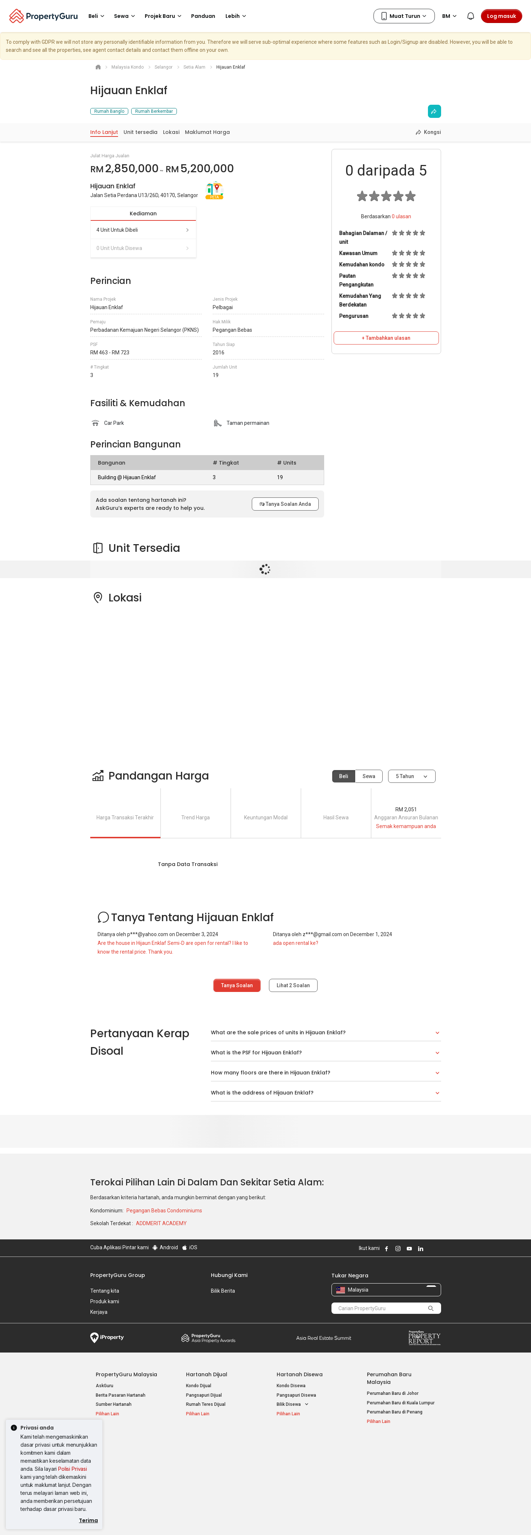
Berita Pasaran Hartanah (120, 1395)
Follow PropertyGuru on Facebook (386, 1248)
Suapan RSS (379, 1475)
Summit (324, 1338)
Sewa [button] (125, 16)
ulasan (401, 216)
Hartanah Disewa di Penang (214, 1466)
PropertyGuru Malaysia (126, 1374)
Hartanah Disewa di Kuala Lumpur (220, 1456)
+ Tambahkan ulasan (386, 338)
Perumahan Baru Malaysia (389, 1378)
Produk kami (104, 1301)
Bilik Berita (223, 1291)
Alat (372, 1445)
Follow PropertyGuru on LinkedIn (420, 1248)
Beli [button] (97, 16)
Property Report (424, 1338)
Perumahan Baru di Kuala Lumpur (401, 1402)
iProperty (107, 1337)
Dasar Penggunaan (112, 1518)
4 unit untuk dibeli (143, 230)
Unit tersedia (141, 132)
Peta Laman (379, 1484)
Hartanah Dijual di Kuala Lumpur (128, 1456)
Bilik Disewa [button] (293, 1404)
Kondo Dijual (198, 1385)
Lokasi (171, 132)
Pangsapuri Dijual (204, 1395)
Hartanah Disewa (300, 1374)
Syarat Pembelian (259, 1518)
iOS (189, 1247)
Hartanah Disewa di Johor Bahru (218, 1475)
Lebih (237, 16)
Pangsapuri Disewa (296, 1395)
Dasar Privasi (216, 1518)
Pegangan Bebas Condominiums (164, 1210)
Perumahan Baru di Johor (392, 1393)
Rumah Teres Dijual (205, 1404)
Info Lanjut (104, 132)
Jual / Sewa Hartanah (389, 1466)
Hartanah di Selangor (298, 1466)
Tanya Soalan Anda (285, 504)
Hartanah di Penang (297, 1475)
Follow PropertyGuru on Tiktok (438, 1248)
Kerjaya (98, 1312)
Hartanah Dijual (206, 1374)
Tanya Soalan (237, 985)
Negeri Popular (296, 1445)
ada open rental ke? (295, 943)
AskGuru (104, 1385)
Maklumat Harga (207, 132)
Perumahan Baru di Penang (394, 1412)
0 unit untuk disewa (143, 248)
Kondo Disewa (291, 1385)
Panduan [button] (203, 16)
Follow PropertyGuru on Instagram (397, 1248)
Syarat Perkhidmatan (167, 1518)
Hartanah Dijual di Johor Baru (125, 1475)
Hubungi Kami (229, 1275)
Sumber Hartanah (114, 1404)
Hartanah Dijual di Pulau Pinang (128, 1466)
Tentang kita (104, 1291)
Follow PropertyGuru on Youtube (408, 1248)
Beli (343, 776)
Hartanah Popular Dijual (127, 1445)
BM (450, 16)
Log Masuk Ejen (383, 1456)
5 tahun (405, 776)
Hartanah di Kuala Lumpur (303, 1456)
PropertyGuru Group (117, 1275)
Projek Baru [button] (164, 16)
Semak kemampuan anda (406, 826)
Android (165, 1247)
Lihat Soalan (293, 985)
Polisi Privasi (72, 1469)
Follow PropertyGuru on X (430, 1248)
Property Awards (208, 1338)
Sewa (369, 776)
